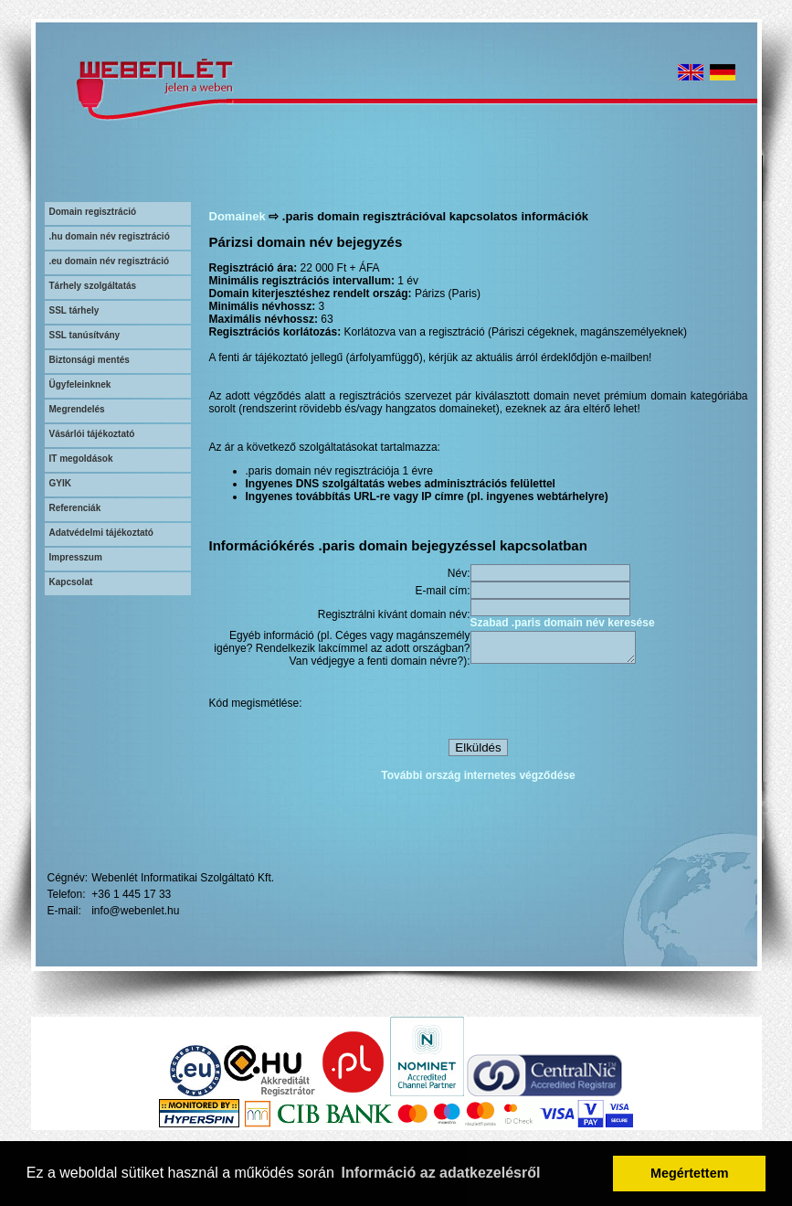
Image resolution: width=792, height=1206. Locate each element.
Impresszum (75, 557)
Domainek (237, 216)
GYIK (60, 483)
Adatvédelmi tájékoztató (101, 533)
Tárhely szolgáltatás (93, 286)
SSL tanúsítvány (85, 335)
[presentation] (609, 706)
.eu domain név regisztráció (109, 261)
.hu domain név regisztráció (109, 236)
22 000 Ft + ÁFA (340, 267)
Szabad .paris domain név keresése (562, 622)
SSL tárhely (74, 310)
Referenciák (75, 508)
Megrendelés (77, 409)
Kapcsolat (71, 582)
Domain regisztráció (93, 212)
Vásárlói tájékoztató (92, 434)
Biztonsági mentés (89, 360)
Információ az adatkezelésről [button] (441, 1172)
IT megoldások (81, 459)
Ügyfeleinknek (80, 384)
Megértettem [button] (689, 1173)
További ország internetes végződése (478, 778)
